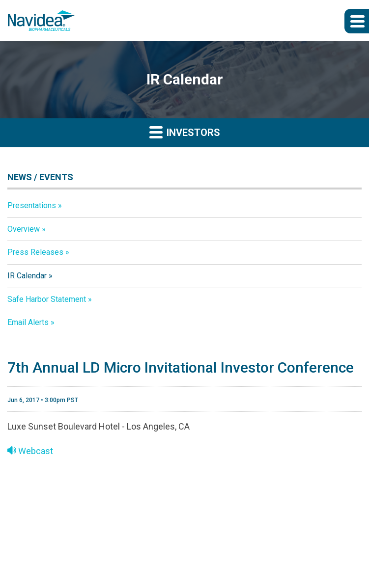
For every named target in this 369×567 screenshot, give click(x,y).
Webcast (30, 451)
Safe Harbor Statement (46, 299)
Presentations (31, 205)
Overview (23, 229)
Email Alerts (28, 322)
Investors (184, 131)
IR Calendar (27, 275)
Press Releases (35, 252)
